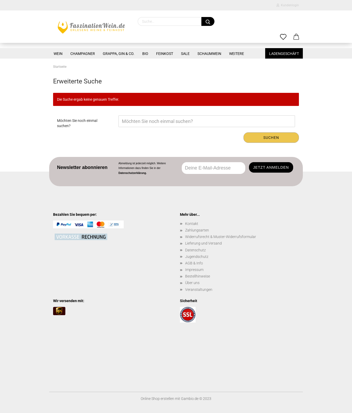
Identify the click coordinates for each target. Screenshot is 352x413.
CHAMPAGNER (82, 54)
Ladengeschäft (284, 54)
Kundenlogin (287, 5)
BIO (145, 54)
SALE (185, 54)
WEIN (58, 54)
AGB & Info (194, 263)
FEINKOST (164, 54)
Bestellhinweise (197, 276)
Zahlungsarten (197, 230)
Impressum (194, 270)
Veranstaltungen (198, 289)
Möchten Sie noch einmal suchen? (77, 123)
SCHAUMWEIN (209, 54)
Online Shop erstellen (157, 399)
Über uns (192, 283)
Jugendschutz (196, 256)
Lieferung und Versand (203, 243)
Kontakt (191, 224)
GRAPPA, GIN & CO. (118, 54)
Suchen (271, 137)
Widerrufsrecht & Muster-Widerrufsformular (220, 237)
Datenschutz (195, 250)
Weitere (236, 54)
